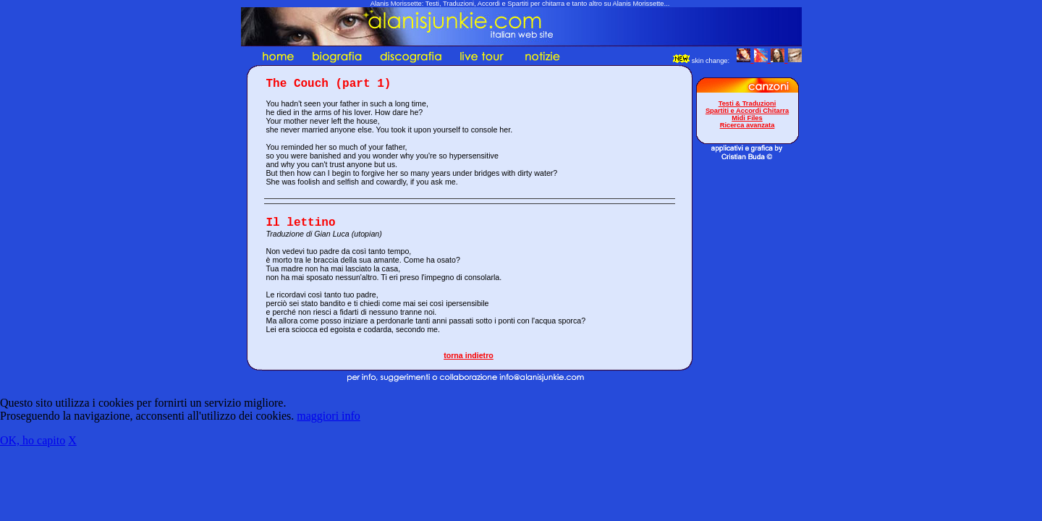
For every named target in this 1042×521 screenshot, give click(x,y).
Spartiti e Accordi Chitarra (747, 110)
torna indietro (469, 355)
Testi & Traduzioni (747, 103)
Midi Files (747, 118)
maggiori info (328, 416)
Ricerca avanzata (747, 125)
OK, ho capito (32, 440)
